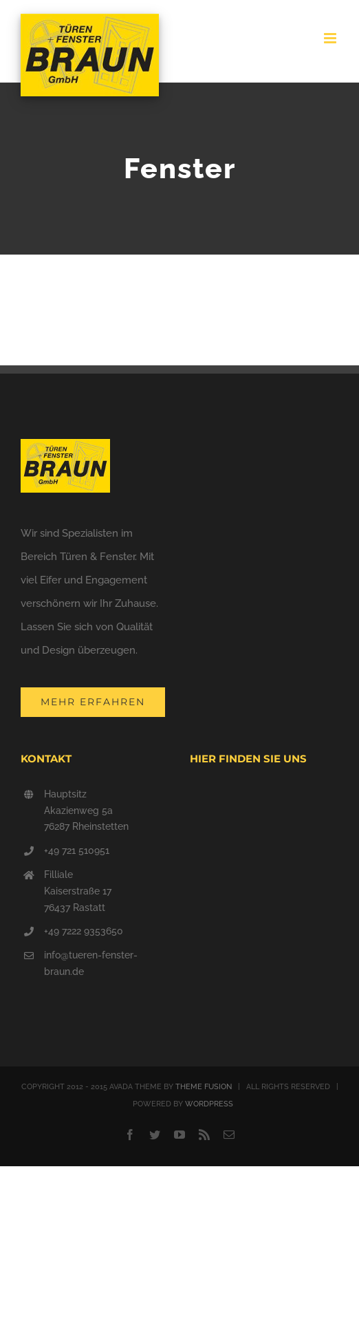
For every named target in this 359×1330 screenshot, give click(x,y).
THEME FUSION (203, 1086)
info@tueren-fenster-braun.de (91, 963)
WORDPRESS (209, 1104)
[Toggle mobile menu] (331, 38)
